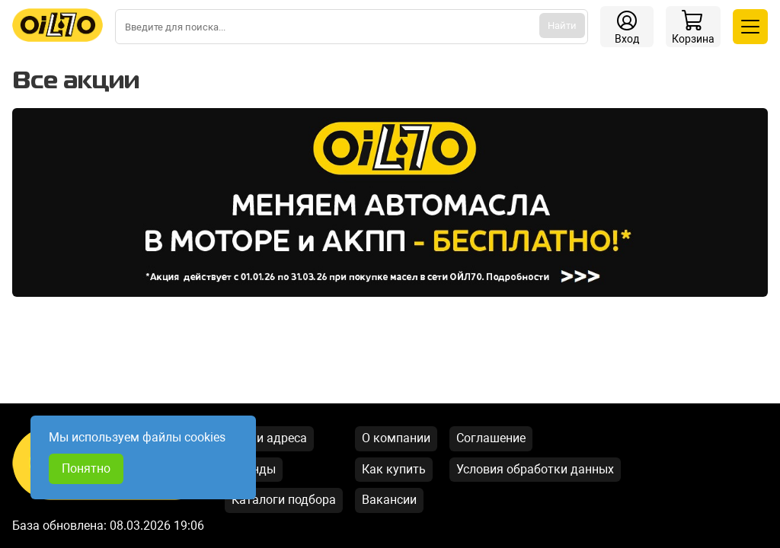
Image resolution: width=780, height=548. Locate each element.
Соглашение (491, 438)
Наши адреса (269, 438)
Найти (562, 25)
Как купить (394, 469)
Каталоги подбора (284, 499)
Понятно (86, 468)
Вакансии (389, 499)
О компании (396, 438)
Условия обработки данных (535, 469)
